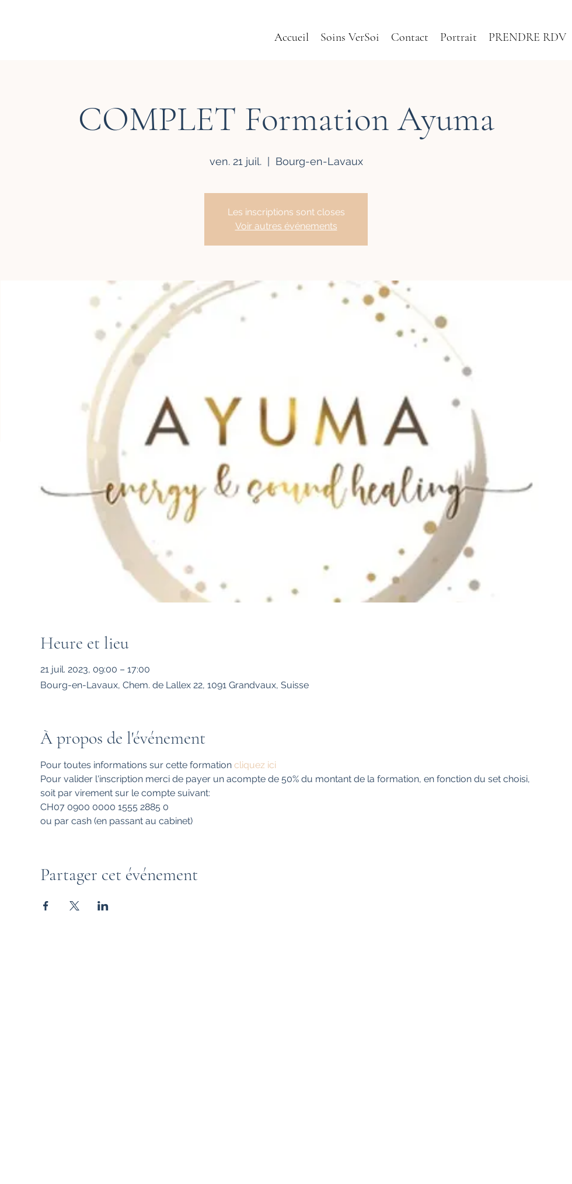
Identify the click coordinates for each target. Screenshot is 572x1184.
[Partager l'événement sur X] (74, 905)
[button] (458, 37)
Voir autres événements (286, 226)
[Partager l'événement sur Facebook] (45, 905)
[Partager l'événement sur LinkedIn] (103, 905)
